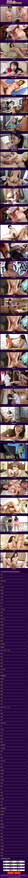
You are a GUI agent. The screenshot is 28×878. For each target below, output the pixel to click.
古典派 (2, 846)
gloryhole (3, 669)
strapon (2, 811)
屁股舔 (2, 770)
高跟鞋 (2, 678)
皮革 (2, 697)
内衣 (2, 700)
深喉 (2, 622)
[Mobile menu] (1, 2)
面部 (2, 640)
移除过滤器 (17, 872)
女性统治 (3, 644)
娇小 (2, 735)
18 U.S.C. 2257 (13, 875)
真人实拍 (3, 760)
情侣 (2, 615)
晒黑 (2, 821)
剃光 (2, 786)
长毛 (2, 704)
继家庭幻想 (3, 808)
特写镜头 (3, 609)
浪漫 (2, 628)
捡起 (2, 738)
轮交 (2, 663)
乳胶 (2, 694)
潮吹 (2, 805)
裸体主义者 (3, 723)
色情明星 (3, 745)
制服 (2, 839)
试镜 (2, 603)
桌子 (2, 817)
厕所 (2, 836)
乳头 (2, 719)
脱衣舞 (2, 814)
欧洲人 (2, 631)
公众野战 (3, 748)
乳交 (2, 833)
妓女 (2, 852)
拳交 (2, 656)
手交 (2, 672)
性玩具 (2, 779)
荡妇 (2, 792)
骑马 (2, 767)
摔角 (2, 855)
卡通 (2, 599)
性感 (2, 783)
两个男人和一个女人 (5, 707)
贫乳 (2, 795)
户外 (2, 732)
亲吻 (2, 691)
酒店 (2, 688)
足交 (2, 659)
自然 (2, 716)
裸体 (2, 713)
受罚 (2, 751)
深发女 (2, 593)
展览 (2, 637)
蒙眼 (2, 590)
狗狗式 (2, 625)
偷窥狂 (2, 849)
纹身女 (2, 824)
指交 (2, 653)
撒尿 (2, 742)
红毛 (2, 764)
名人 (2, 606)
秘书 (2, 776)
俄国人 (2, 773)
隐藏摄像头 (3, 675)
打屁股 (2, 798)
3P (1, 830)
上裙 (2, 843)
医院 (2, 685)
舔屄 (2, 757)
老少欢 (2, 729)
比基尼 (2, 587)
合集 (2, 612)
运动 (2, 802)
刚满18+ (3, 827)
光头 (2, 574)
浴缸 (2, 577)
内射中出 (3, 618)
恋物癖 (2, 647)
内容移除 (19, 875)
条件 (7, 875)
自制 (2, 682)
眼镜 (2, 666)
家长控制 (24, 875)
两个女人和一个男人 (5, 650)
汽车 (2, 596)
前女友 (2, 634)
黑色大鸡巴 (3, 580)
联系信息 (3, 875)
